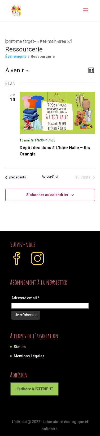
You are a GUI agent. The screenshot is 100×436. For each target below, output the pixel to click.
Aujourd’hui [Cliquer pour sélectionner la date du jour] (50, 176)
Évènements (16, 56)
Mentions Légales (29, 356)
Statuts (20, 347)
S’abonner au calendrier (47, 195)
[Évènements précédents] (15, 177)
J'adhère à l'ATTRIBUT (34, 389)
